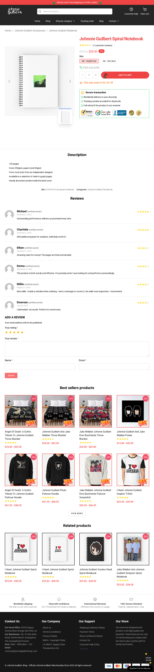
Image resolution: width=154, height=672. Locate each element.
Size (81, 56)
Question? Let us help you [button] (140, 668)
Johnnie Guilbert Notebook (63, 30)
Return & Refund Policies (91, 636)
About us (47, 627)
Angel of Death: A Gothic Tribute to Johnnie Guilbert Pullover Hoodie (19, 494)
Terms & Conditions (52, 632)
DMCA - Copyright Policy (54, 640)
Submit (11, 375)
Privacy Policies (50, 636)
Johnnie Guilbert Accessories (30, 30)
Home (8, 30)
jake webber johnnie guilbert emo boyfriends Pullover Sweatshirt (95, 494)
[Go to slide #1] (32, 133)
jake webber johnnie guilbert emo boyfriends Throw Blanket (95, 435)
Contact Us (85, 640)
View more (77, 513)
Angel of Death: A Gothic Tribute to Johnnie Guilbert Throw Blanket (19, 435)
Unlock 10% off (148, 659)
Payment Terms (87, 632)
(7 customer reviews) (102, 45)
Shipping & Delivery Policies (92, 627)
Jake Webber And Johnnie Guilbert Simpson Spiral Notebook (130, 573)
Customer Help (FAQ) (89, 644)
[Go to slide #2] (47, 133)
